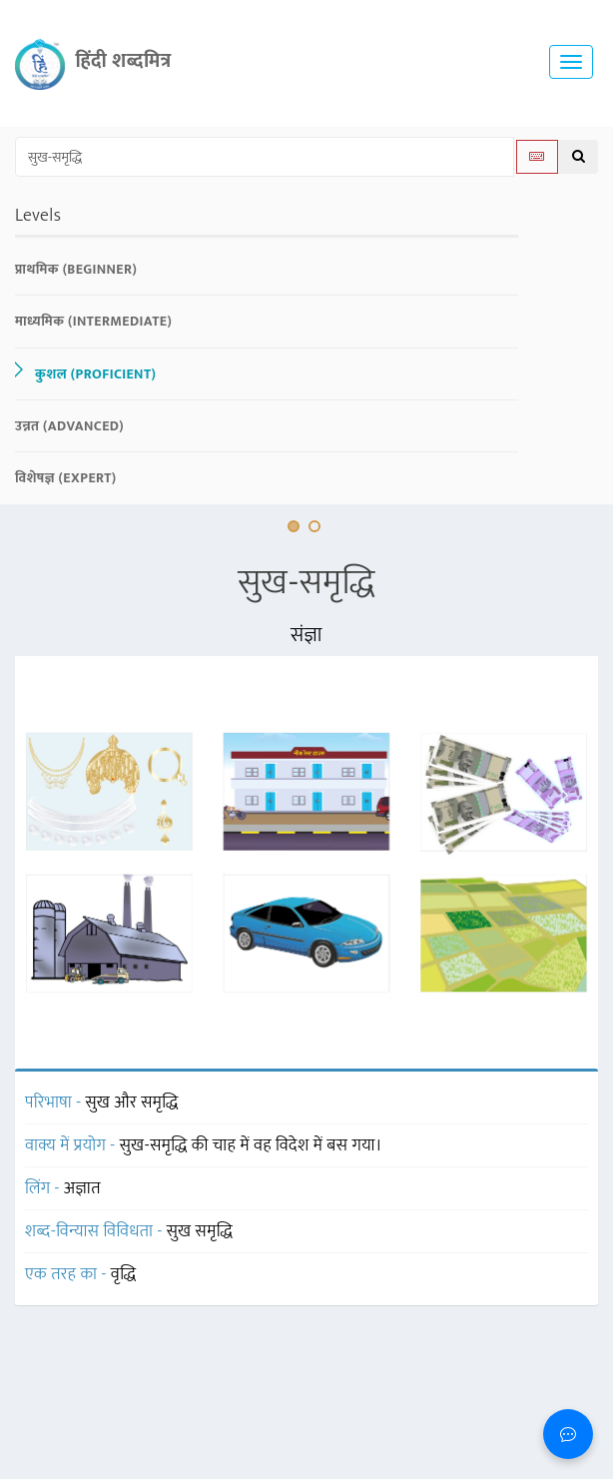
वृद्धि (124, 1274)
